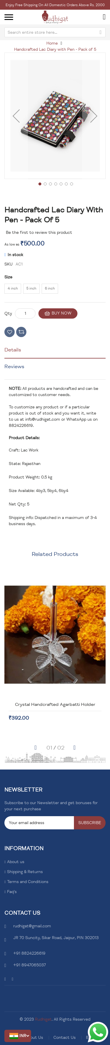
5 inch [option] (31, 288)
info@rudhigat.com (42, 419)
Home (52, 43)
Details (12, 349)
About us (15, 861)
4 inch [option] (13, 288)
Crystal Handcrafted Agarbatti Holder (63, 704)
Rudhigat (43, 1019)
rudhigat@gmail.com (32, 926)
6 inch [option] (50, 288)
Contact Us (64, 1037)
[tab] (55, 352)
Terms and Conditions (27, 881)
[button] (17, 1036)
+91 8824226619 (29, 953)
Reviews (14, 366)
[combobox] (55, 32)
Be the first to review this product (39, 232)
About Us (34, 1037)
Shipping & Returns (25, 871)
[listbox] (55, 289)
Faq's (12, 891)
